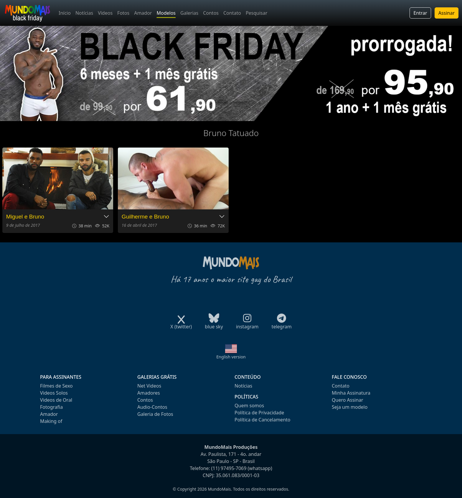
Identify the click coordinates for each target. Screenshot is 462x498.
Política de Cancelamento (262, 419)
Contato (232, 13)
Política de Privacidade (259, 412)
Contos (211, 13)
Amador (143, 13)
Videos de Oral (56, 400)
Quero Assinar (347, 400)
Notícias (84, 13)
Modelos (166, 13)
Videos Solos (54, 393)
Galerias (189, 13)
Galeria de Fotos (155, 414)
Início (65, 13)
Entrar (420, 13)
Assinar (446, 13)
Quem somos (249, 405)
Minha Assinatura (351, 393)
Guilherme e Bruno (145, 217)
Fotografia (51, 407)
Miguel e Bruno (25, 217)
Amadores (148, 393)
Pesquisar (256, 13)
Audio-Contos (152, 407)
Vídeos (105, 13)
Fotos (123, 13)
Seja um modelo (349, 407)
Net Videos (149, 386)
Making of (51, 421)
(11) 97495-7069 (229, 468)
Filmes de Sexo (56, 386)
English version (231, 357)
